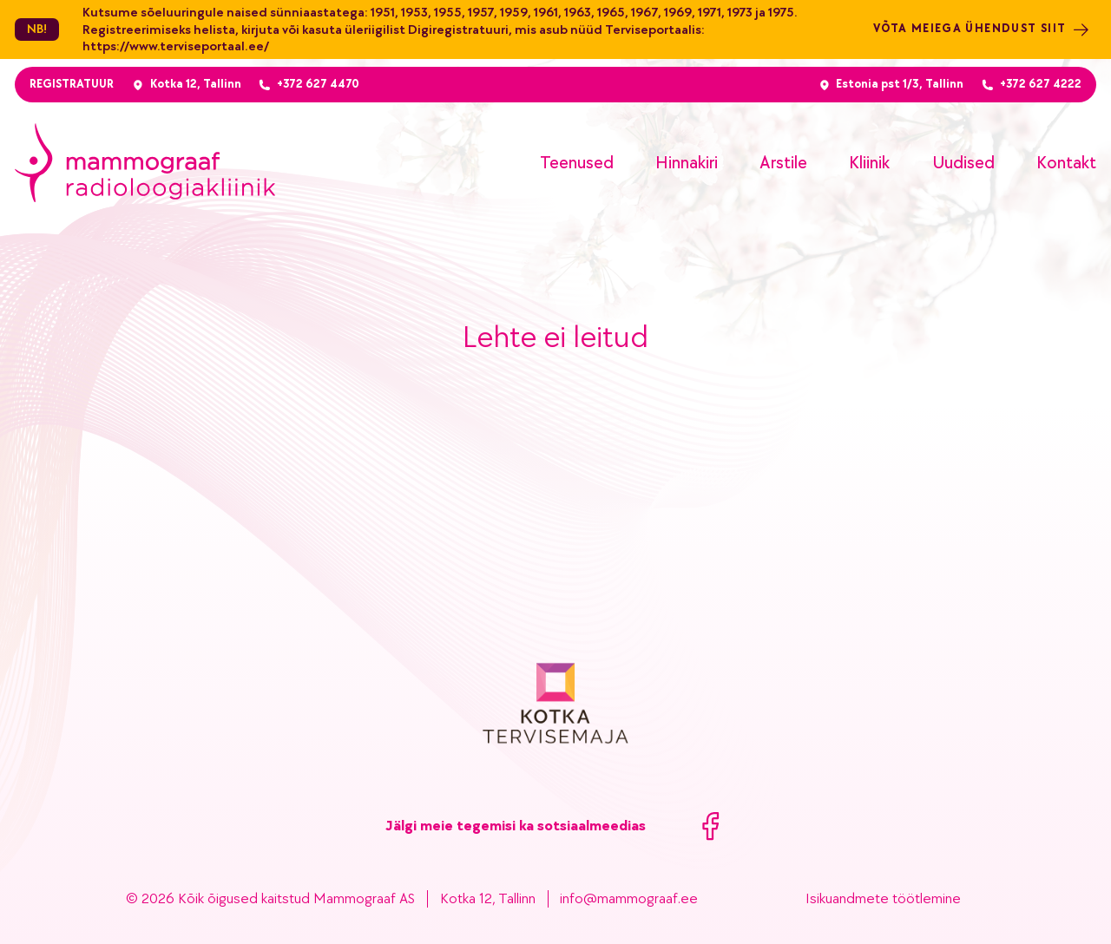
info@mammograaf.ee (629, 899)
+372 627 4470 (318, 84)
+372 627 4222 (1040, 84)
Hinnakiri (686, 163)
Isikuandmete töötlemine (883, 899)
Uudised (963, 163)
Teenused (577, 163)
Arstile (783, 163)
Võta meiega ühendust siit (981, 29)
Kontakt (1066, 163)
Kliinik (869, 163)
